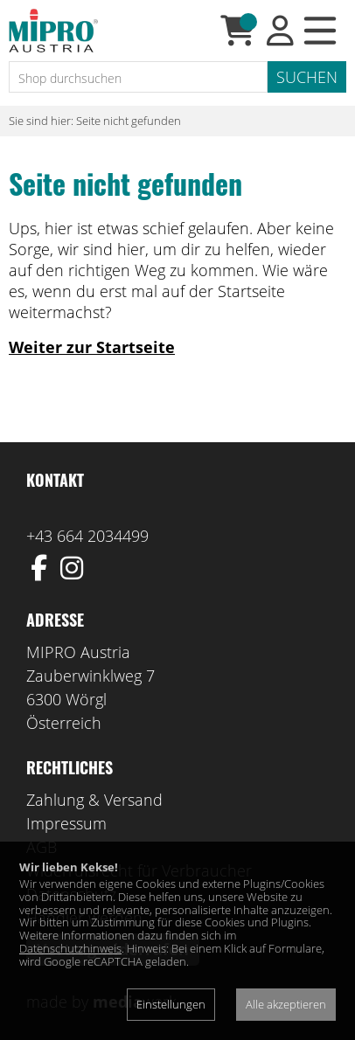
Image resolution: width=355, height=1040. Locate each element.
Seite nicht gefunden (128, 120)
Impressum (66, 823)
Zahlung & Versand (94, 799)
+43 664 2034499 (87, 535)
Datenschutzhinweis (70, 948)
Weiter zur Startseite (92, 346)
